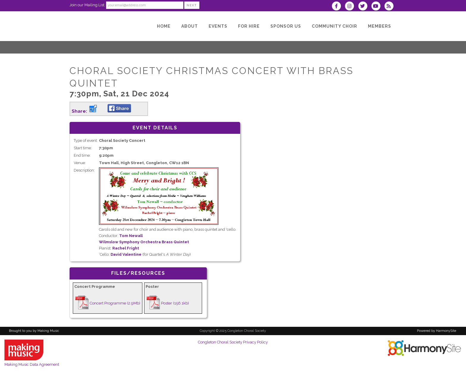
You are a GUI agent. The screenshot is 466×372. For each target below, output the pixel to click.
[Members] (379, 26)
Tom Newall (131, 235)
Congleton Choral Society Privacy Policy (233, 342)
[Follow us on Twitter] (364, 6)
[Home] (164, 26)
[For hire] (249, 26)
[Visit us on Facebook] (338, 6)
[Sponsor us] (285, 26)
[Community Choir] (334, 26)
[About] (189, 26)
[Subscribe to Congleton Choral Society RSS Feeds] (390, 6)
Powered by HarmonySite (436, 331)
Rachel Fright (125, 248)
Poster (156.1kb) (175, 303)
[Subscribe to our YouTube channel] (377, 6)
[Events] (218, 26)
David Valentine (126, 254)
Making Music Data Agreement (31, 364)
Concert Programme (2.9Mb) (115, 303)
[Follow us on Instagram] (351, 6)
